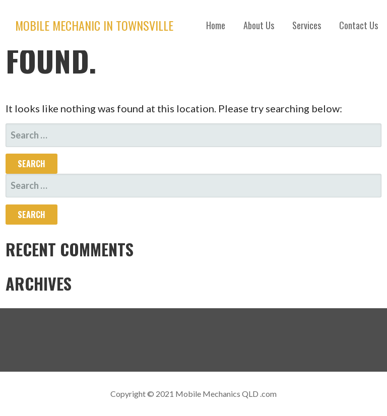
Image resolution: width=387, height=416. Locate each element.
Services (306, 25)
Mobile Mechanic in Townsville (94, 25)
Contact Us (358, 25)
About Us (258, 25)
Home (215, 25)
